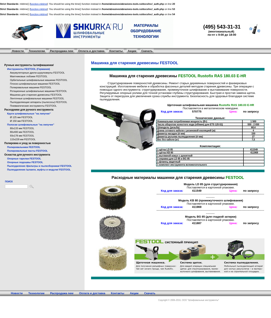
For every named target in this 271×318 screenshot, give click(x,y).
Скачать (147, 51)
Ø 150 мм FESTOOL (21, 121)
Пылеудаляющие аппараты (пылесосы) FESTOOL (38, 102)
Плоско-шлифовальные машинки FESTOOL (35, 83)
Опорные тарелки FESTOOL (24, 158)
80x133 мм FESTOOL (22, 128)
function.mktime (38, 4)
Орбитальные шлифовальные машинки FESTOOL (38, 80)
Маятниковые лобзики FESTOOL (28, 76)
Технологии (37, 51)
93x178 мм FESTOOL (22, 135)
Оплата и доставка (91, 51)
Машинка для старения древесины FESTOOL (36, 94)
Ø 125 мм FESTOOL (21, 117)
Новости (18, 51)
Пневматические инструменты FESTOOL (33, 105)
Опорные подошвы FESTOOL (25, 162)
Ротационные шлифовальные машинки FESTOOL (38, 91)
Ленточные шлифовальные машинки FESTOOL (37, 98)
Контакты (116, 51)
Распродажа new (61, 51)
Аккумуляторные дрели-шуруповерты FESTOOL (37, 72)
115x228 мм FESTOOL (23, 139)
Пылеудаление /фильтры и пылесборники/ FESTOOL (39, 166)
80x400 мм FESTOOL (22, 132)
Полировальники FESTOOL (23, 147)
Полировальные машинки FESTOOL (30, 87)
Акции (132, 51)
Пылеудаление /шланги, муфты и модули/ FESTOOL (39, 169)
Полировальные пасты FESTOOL (27, 150)
